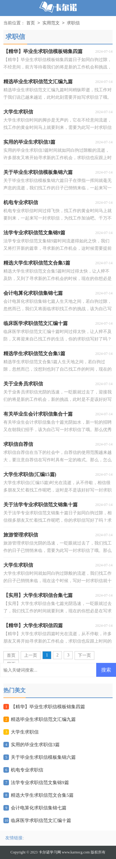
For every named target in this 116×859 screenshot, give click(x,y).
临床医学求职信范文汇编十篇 (41, 820)
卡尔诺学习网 (50, 852)
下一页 (84, 655)
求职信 (73, 23)
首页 (30, 23)
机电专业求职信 (27, 769)
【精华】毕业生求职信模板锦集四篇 (48, 706)
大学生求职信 (25, 732)
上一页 (30, 655)
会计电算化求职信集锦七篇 (39, 807)
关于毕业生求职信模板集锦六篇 (43, 757)
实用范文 (51, 23)
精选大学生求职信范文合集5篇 (42, 795)
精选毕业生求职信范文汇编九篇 (43, 719)
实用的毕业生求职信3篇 (35, 744)
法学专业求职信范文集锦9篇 (40, 782)
